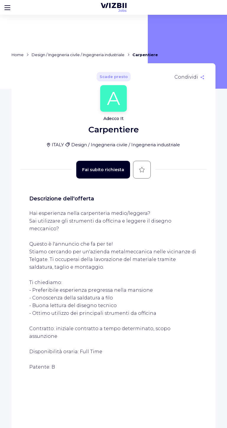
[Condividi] (189, 77)
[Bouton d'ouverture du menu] (7, 7)
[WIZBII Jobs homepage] (114, 7)
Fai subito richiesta (103, 169)
